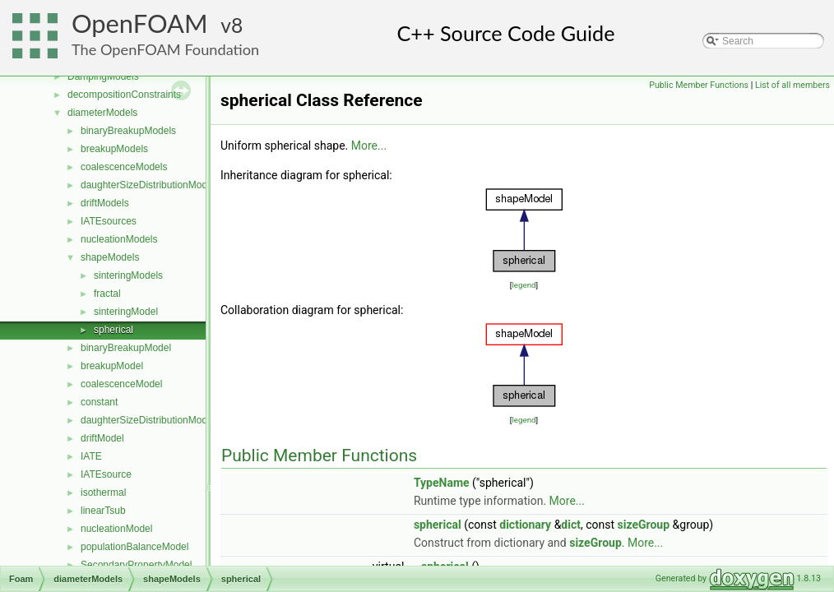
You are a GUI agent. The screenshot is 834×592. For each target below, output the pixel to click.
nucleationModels (119, 239)
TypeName (442, 482)
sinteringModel (126, 311)
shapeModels (110, 257)
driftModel (102, 438)
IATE (91, 456)
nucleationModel (116, 528)
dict (571, 524)
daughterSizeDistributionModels (150, 185)
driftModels (105, 203)
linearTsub (103, 510)
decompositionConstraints (124, 94)
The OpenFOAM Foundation (165, 49)
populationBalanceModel (134, 547)
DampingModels (103, 76)
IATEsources (109, 221)
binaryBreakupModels (128, 130)
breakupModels (114, 149)
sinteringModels (128, 275)
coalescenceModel (121, 384)
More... (369, 145)
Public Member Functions (698, 85)
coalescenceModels (124, 167)
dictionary (525, 524)
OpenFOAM (140, 23)
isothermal (103, 492)
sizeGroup (644, 524)
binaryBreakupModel (126, 348)
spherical (113, 329)
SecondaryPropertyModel (136, 565)
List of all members (792, 85)
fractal (107, 293)
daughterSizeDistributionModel (148, 420)
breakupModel (112, 366)
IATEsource (106, 474)
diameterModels (102, 112)
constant (99, 402)
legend (523, 284)
